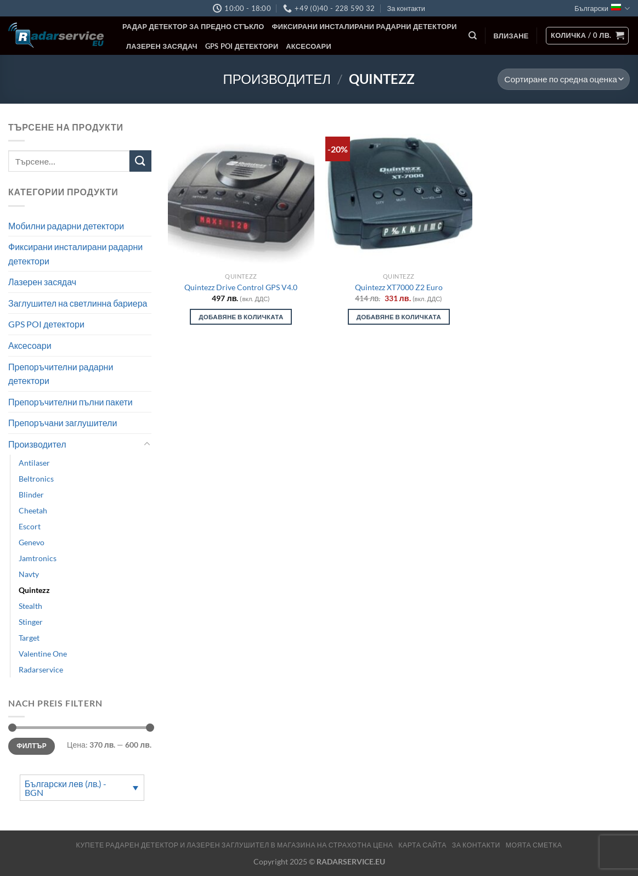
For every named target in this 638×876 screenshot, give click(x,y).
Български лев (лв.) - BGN (66, 788)
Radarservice (41, 669)
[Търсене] (472, 35)
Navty (29, 574)
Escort (30, 526)
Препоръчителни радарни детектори (60, 373)
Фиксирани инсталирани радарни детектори (364, 26)
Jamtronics (38, 558)
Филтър (31, 746)
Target (29, 637)
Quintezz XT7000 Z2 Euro (399, 287)
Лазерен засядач (161, 46)
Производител (277, 79)
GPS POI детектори (242, 46)
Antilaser (34, 462)
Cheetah (33, 510)
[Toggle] (147, 444)
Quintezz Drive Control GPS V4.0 (240, 287)
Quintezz (34, 590)
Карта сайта (422, 845)
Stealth (30, 606)
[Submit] (140, 161)
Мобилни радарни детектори (66, 225)
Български (602, 8)
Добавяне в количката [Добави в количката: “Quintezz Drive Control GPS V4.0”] (241, 316)
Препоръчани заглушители (62, 422)
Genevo (31, 542)
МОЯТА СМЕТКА (534, 845)
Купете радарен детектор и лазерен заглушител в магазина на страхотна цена (234, 845)
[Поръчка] (564, 79)
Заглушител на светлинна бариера (77, 303)
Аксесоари (308, 46)
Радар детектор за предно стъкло (193, 26)
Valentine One (43, 653)
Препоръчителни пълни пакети (70, 402)
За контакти (406, 8)
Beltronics (36, 478)
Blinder (31, 494)
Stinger (31, 621)
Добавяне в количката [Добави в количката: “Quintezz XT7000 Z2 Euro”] (399, 316)
